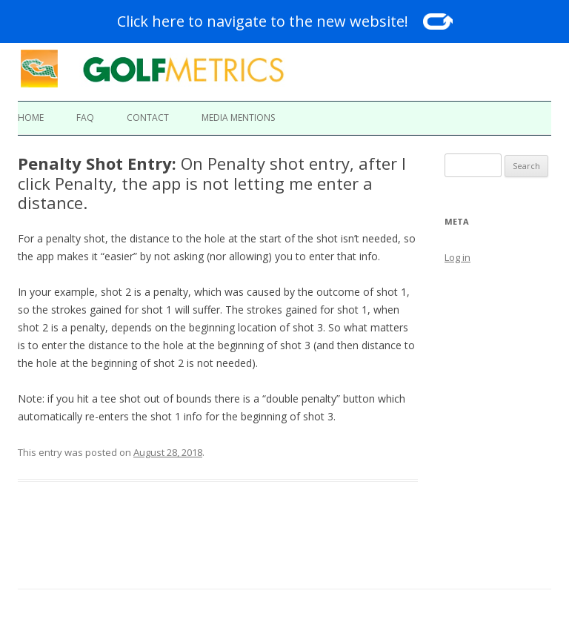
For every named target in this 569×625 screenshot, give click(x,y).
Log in (457, 257)
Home (31, 117)
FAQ (85, 117)
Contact (148, 117)
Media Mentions (238, 117)
